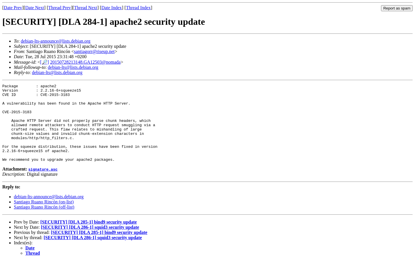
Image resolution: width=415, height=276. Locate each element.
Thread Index (138, 7)
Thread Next (85, 7)
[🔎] (44, 62)
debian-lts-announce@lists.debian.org (55, 41)
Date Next (34, 7)
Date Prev (13, 7)
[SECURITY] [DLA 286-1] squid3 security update (90, 242)
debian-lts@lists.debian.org (73, 67)
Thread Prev (59, 7)
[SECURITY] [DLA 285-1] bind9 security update (88, 237)
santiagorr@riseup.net (94, 51)
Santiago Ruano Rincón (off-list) (44, 222)
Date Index (111, 7)
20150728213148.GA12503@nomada (85, 62)
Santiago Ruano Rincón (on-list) (44, 217)
